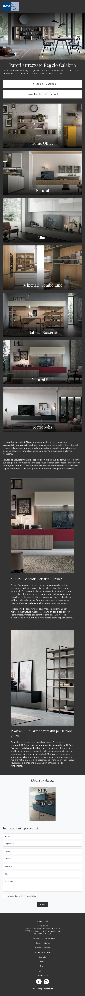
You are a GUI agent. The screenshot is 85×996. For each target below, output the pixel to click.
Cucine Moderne (43, 943)
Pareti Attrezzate (42, 952)
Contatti (42, 957)
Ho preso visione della (21, 896)
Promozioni (43, 975)
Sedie (42, 962)
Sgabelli (42, 971)
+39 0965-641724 (44, 934)
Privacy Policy (30, 896)
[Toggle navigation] (79, 6)
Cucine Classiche (42, 948)
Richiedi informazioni (42, 94)
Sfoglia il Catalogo (42, 84)
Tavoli (42, 966)
